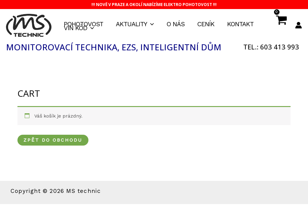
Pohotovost (83, 24)
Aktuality (135, 24)
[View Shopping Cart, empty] (281, 25)
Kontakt (240, 24)
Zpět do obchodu (52, 140)
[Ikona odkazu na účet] (298, 25)
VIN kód (79, 28)
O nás (176, 24)
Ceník (205, 24)
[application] (150, 24)
